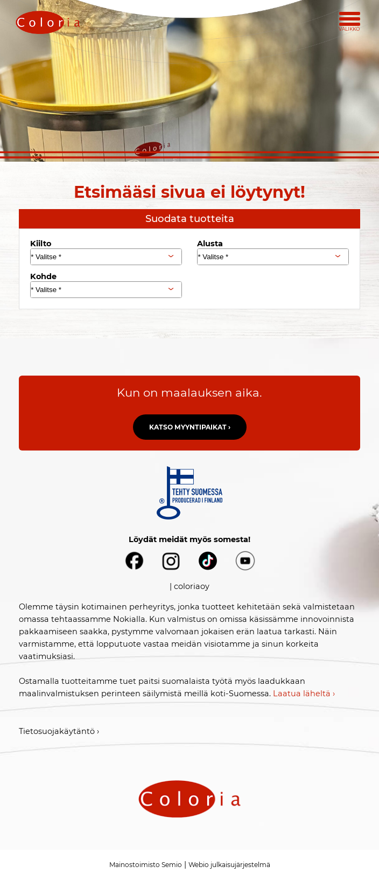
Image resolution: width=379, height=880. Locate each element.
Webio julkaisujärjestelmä (229, 865)
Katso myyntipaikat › (189, 427)
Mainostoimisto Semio (145, 865)
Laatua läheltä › (304, 693)
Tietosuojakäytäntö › (59, 731)
